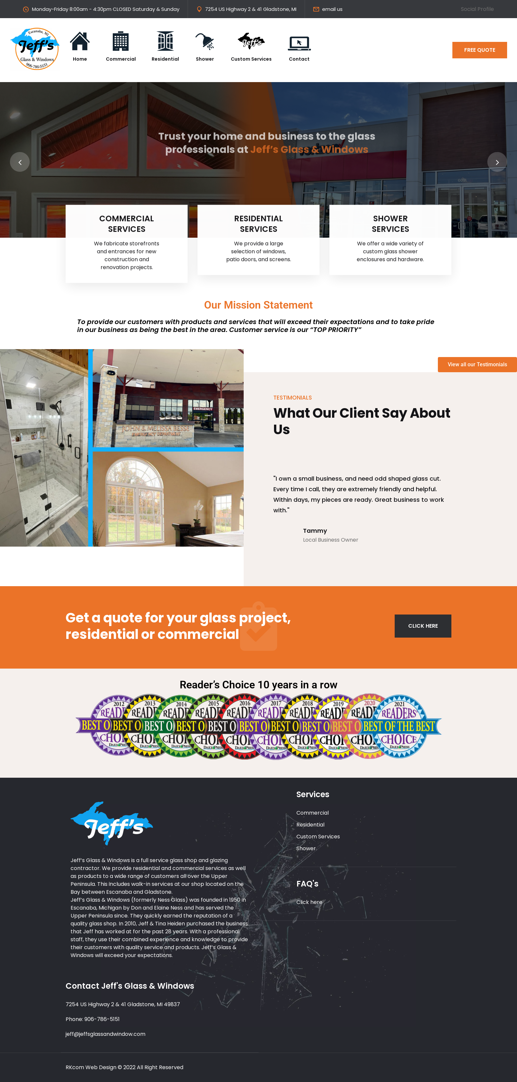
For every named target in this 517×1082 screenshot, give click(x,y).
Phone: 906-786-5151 (93, 1019)
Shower (306, 848)
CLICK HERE (423, 626)
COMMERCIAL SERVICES (126, 225)
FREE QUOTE (479, 50)
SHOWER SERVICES (390, 225)
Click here (309, 902)
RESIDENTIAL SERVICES (258, 225)
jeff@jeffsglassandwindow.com (105, 1034)
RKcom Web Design (91, 1067)
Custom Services (318, 836)
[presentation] (20, 162)
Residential (310, 824)
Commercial (312, 813)
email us (332, 9)
